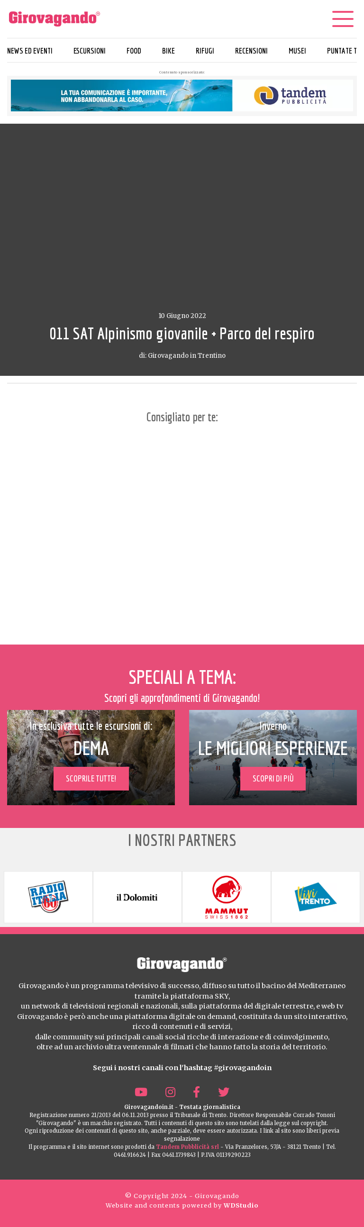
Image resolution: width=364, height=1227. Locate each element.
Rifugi (205, 50)
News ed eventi (30, 50)
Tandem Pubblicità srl (187, 1147)
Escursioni (89, 50)
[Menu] (342, 19)
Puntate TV (344, 50)
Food (134, 50)
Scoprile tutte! (91, 778)
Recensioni (251, 50)
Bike (168, 50)
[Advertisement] (182, 532)
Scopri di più (273, 778)
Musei (297, 50)
